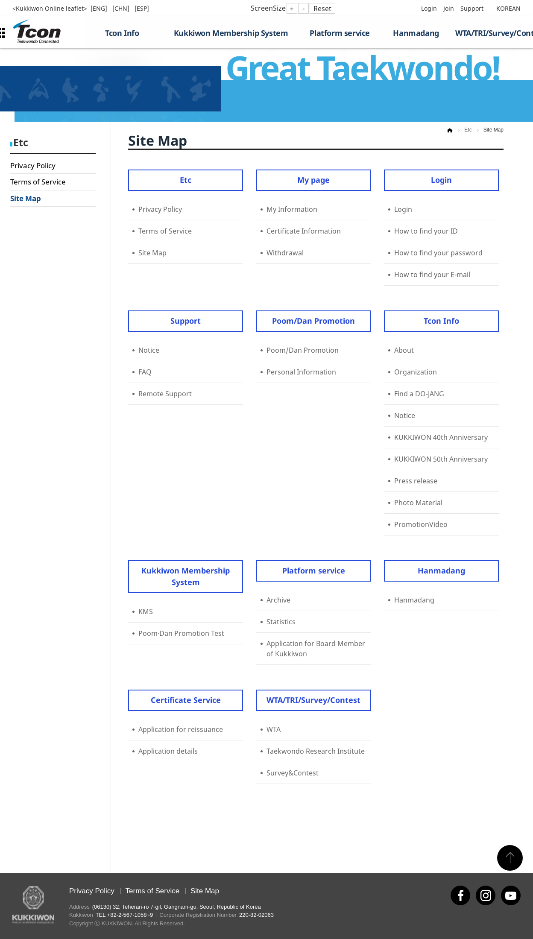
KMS (145, 611)
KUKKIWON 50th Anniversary (441, 459)
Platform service (340, 33)
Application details (168, 751)
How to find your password (438, 252)
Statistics (281, 621)
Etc (185, 180)
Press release (415, 481)
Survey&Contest (292, 773)
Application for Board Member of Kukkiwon (315, 648)
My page (313, 180)
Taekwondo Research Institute (315, 751)
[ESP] (142, 8)
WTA (273, 729)
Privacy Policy (33, 165)
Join (448, 8)
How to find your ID (426, 231)
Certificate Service (186, 700)
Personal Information (301, 372)
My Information (291, 209)
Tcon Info (122, 33)
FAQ (145, 372)
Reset (322, 8)
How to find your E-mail (432, 274)
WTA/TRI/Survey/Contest (488, 33)
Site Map (25, 198)
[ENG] (100, 8)
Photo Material (418, 502)
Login (429, 8)
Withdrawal (285, 252)
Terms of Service (38, 182)
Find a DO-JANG (419, 393)
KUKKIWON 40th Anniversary (441, 437)
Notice (148, 350)
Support (471, 8)
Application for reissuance (180, 729)
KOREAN (508, 8)
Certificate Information (303, 231)
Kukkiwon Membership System (231, 33)
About (404, 350)
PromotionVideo (421, 524)
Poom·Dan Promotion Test (181, 633)
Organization (415, 372)
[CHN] (121, 8)
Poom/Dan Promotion (313, 321)
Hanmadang (416, 33)
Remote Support (165, 393)
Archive (278, 600)
